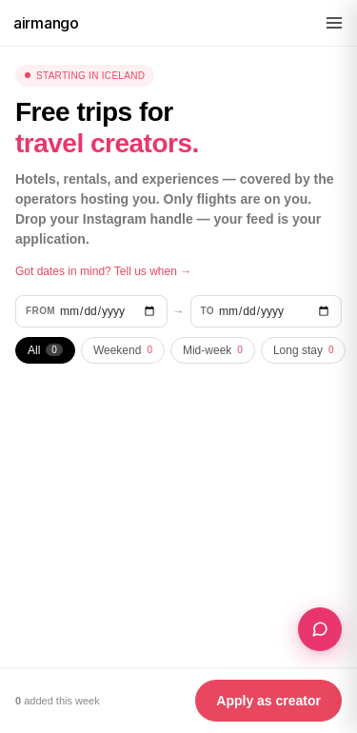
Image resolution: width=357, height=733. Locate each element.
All (45, 350)
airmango (46, 22)
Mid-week (213, 350)
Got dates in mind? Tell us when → (103, 271)
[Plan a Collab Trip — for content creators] (320, 629)
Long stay (303, 350)
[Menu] (334, 23)
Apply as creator (268, 700)
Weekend (122, 350)
